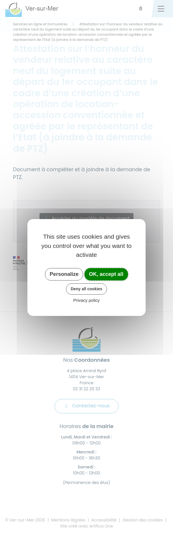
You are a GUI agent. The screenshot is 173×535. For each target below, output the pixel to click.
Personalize (64, 274)
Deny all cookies (86, 289)
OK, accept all (106, 274)
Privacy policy (86, 300)
